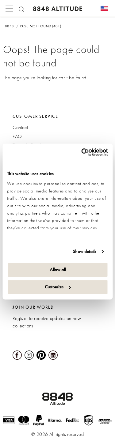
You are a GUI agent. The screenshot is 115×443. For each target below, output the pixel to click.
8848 (9, 26)
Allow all (58, 270)
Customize (58, 287)
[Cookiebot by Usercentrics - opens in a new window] (82, 152)
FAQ (17, 136)
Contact (20, 127)
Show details (84, 251)
